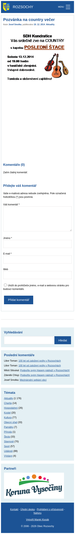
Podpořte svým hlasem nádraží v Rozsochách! (45, 370)
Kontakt (14, 509)
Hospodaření (11, 408)
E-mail (7, 253)
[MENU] (68, 7)
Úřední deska (27, 509)
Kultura (8, 417)
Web (5, 269)
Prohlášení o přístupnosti (50, 509)
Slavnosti (9, 441)
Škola (7, 436)
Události (8, 451)
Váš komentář (11, 204)
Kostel (7, 412)
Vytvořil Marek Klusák (37, 519)
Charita (8, 403)
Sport (7, 446)
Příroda (8, 432)
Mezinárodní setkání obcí (33, 380)
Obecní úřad (10, 422)
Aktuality (50, 24)
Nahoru (37, 513)
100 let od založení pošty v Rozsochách (40, 360)
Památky (8, 427)
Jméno (7, 238)
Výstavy (8, 455)
